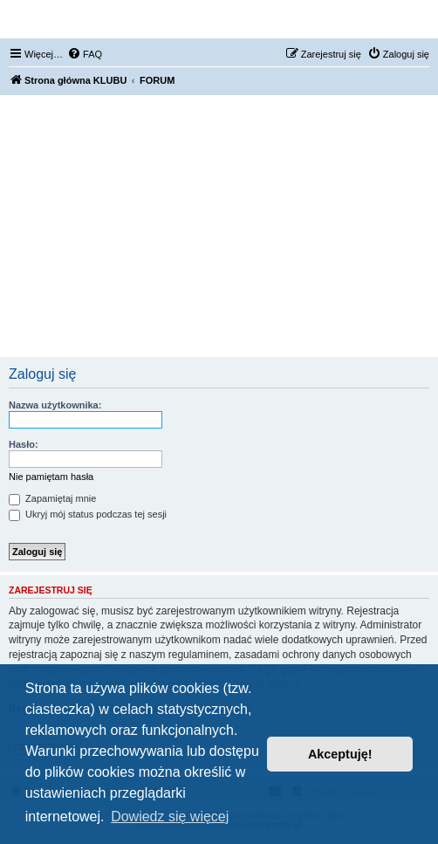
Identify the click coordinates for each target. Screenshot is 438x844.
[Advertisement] (219, 226)
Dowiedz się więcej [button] (170, 816)
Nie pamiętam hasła (51, 476)
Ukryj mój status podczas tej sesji (88, 514)
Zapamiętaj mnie (52, 498)
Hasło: (23, 444)
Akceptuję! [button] (340, 754)
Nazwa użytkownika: (55, 405)
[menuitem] (84, 54)
